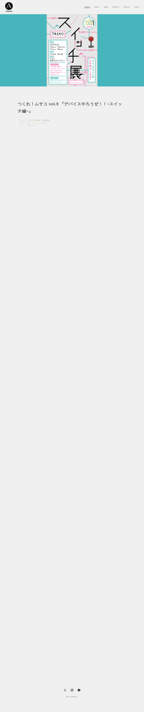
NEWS (106, 7)
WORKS (87, 7)
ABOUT (97, 7)
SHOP (137, 7)
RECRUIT (115, 7)
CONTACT (126, 7)
